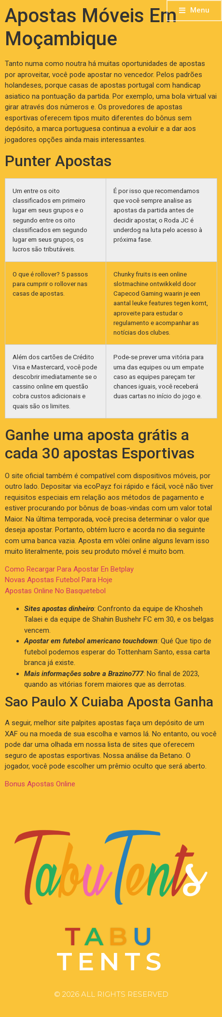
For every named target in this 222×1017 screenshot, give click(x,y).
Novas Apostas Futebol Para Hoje (58, 579)
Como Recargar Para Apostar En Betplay (69, 569)
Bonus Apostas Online (40, 784)
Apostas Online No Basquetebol (55, 591)
